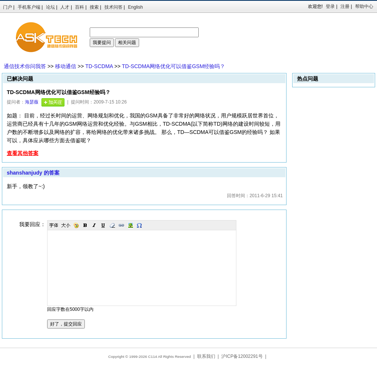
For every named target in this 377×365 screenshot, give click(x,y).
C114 (152, 356)
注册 (344, 6)
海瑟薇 (31, 102)
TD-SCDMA (99, 66)
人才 (64, 7)
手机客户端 (29, 7)
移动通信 (65, 66)
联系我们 (206, 356)
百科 (79, 7)
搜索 (94, 7)
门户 (7, 7)
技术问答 (113, 7)
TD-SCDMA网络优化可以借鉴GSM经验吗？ (173, 66)
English (135, 7)
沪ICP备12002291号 (241, 356)
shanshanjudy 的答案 (33, 173)
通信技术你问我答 (25, 66)
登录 (330, 6)
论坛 (50, 7)
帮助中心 (364, 6)
